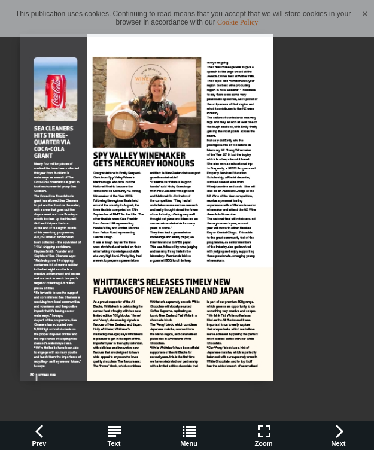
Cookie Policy (237, 22)
